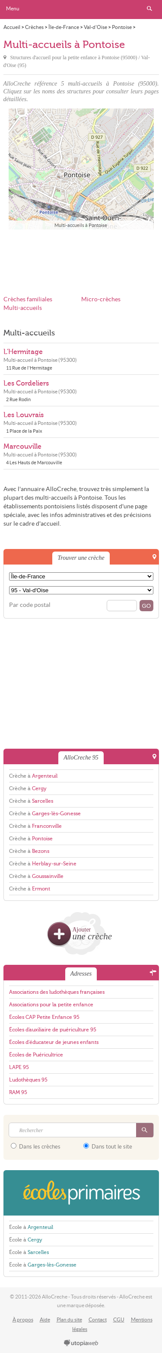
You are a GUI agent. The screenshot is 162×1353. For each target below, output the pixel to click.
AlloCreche (81, 9)
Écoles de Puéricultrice (36, 1055)
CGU (118, 1319)
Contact (98, 1319)
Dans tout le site (107, 1146)
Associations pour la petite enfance (51, 1005)
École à (31, 1227)
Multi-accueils (22, 308)
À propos (23, 1319)
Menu (12, 8)
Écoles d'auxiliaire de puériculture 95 (52, 1030)
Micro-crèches (101, 299)
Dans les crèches (35, 1146)
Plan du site (69, 1319)
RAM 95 (18, 1092)
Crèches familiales (27, 299)
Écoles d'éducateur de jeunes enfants (53, 1042)
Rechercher (149, 8)
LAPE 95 (19, 1067)
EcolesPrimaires (81, 1193)
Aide (45, 1319)
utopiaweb (81, 1343)
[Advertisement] (81, 256)
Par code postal (30, 605)
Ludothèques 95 (28, 1080)
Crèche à (33, 776)
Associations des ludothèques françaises (57, 992)
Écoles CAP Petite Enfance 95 (44, 1017)
